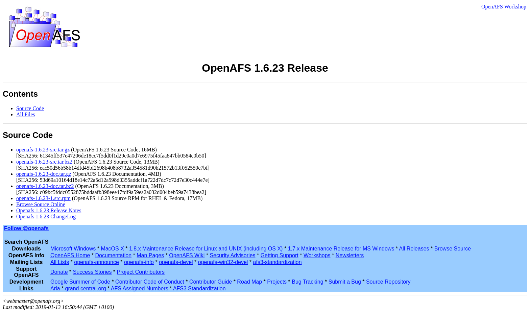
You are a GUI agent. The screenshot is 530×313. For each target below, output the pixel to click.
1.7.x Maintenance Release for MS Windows (341, 248)
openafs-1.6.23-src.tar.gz (43, 149)
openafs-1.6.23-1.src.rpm (43, 198)
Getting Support (279, 255)
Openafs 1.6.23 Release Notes (48, 210)
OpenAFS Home (70, 255)
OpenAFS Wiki (186, 255)
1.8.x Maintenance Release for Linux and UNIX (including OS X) (206, 248)
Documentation (113, 255)
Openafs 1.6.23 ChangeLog (46, 216)
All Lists (59, 262)
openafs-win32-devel (223, 262)
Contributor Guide (210, 282)
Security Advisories (232, 255)
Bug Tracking (307, 282)
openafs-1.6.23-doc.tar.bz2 (45, 186)
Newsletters (350, 255)
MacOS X (112, 248)
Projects (277, 282)
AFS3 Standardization (199, 288)
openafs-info (139, 262)
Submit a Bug (345, 282)
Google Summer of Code (80, 282)
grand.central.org (85, 288)
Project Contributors (141, 272)
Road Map (249, 282)
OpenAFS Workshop (503, 6)
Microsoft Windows (73, 248)
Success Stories (92, 272)
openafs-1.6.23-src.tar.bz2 (44, 162)
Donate (59, 272)
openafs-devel (176, 262)
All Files (25, 114)
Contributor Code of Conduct (149, 282)
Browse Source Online (40, 204)
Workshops (317, 255)
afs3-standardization (277, 262)
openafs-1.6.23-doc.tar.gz (43, 174)
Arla (55, 288)
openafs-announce (96, 262)
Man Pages (150, 255)
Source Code (30, 108)
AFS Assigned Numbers (139, 288)
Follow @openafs (26, 228)
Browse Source (452, 248)
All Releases (414, 248)
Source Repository (388, 282)
